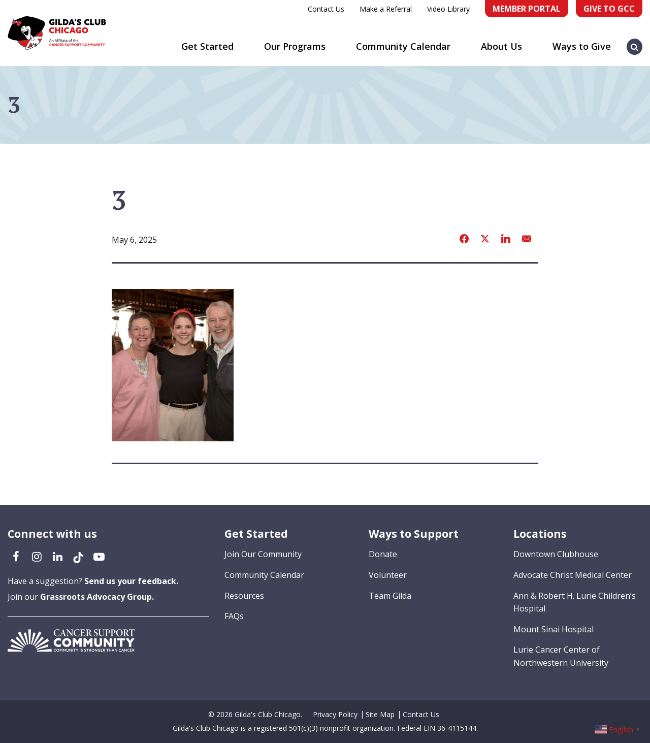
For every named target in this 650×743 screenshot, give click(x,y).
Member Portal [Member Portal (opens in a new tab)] (527, 8)
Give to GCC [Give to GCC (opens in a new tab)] (609, 8)
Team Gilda (390, 595)
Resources (244, 595)
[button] (634, 42)
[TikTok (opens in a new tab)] (78, 556)
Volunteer (388, 574)
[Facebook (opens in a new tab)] (15, 556)
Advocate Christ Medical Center (572, 574)
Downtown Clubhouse (555, 554)
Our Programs (295, 46)
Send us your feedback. (131, 581)
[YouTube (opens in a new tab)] (99, 556)
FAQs (234, 616)
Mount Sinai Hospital (553, 629)
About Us (501, 46)
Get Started (207, 46)
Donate (383, 554)
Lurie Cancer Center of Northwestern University (560, 656)
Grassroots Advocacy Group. (97, 596)
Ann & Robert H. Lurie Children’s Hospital (574, 602)
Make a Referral (386, 9)
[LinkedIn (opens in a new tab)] (57, 556)
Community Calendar (403, 46)
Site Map (380, 714)
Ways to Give (581, 46)
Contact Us (326, 9)
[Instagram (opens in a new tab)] (36, 556)
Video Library (448, 9)
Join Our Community (263, 554)
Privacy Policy (335, 714)
